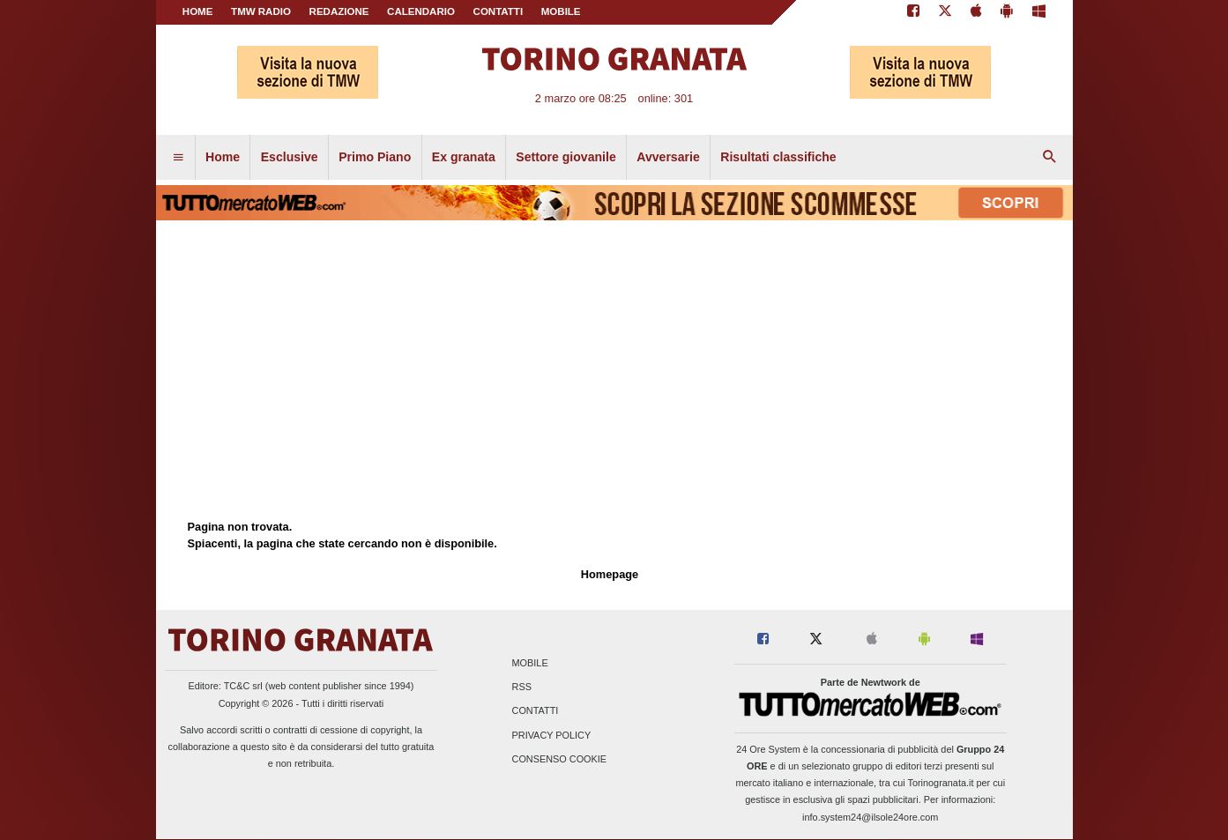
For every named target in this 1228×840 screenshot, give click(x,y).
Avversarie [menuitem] (668, 157)
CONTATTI (498, 11)
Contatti (535, 711)
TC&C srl (243, 685)
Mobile (530, 663)
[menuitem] (178, 158)
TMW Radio (261, 11)
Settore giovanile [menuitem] (565, 157)
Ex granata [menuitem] (463, 157)
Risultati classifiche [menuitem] (778, 157)
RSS (522, 687)
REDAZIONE (339, 11)
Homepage (609, 574)
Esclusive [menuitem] (289, 157)
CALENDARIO (421, 11)
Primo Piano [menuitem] (375, 157)
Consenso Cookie (559, 759)
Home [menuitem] (222, 157)
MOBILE (561, 11)
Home (197, 11)
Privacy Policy (552, 735)
